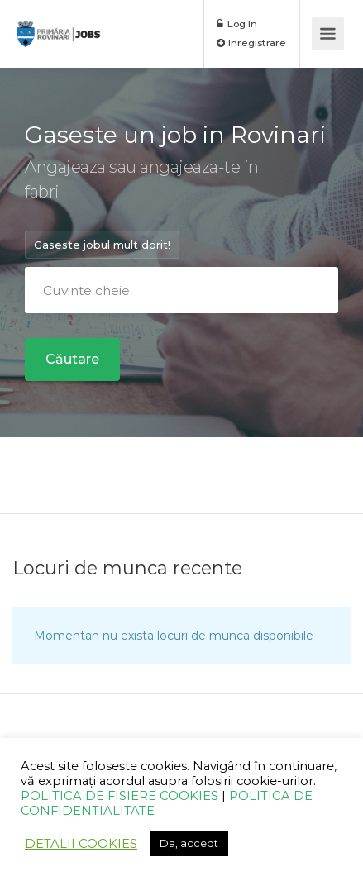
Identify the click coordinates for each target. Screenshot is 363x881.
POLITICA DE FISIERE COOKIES (119, 795)
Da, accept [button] (189, 843)
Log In (237, 23)
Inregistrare (251, 42)
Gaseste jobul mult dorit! (102, 244)
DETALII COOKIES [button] (81, 843)
